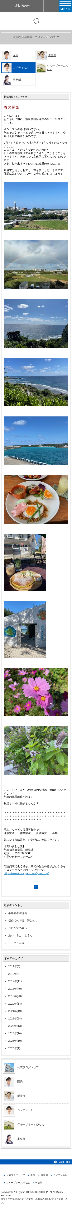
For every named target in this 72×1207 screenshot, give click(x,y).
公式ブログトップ (28, 1067)
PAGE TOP (62, 1161)
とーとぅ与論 (16, 942)
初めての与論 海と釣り (23, 920)
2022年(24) (15, 1018)
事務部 (17, 79)
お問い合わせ (21, 5)
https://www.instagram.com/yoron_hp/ (26, 873)
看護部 (52, 55)
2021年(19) (15, 1011)
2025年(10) (15, 1040)
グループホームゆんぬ (30, 1124)
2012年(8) (14, 973)
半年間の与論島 (17, 913)
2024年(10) (15, 1033)
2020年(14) (15, 1003)
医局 (15, 55)
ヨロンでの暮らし (19, 928)
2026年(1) (14, 1048)
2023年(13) (15, 1025)
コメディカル (25, 1110)
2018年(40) (15, 988)
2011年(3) (14, 966)
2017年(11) (15, 981)
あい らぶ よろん (21, 935)
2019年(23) (15, 996)
